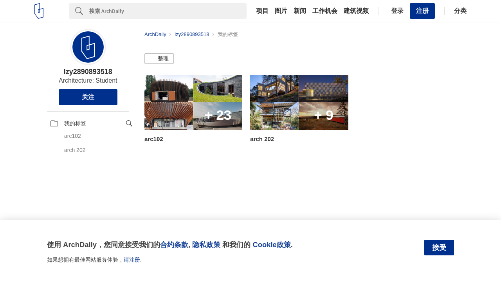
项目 (262, 11)
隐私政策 (206, 244)
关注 (88, 97)
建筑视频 (356, 11)
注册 (422, 10)
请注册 (132, 260)
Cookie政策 (271, 244)
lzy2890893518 (88, 72)
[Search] (168, 11)
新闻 (300, 11)
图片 (281, 11)
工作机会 (324, 11)
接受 (439, 247)
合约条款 (174, 244)
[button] (159, 58)
